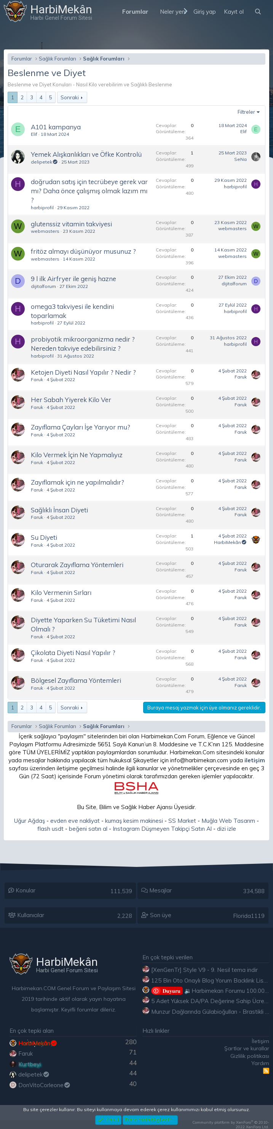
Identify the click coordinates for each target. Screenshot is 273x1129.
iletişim (254, 760)
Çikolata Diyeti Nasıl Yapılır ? (73, 653)
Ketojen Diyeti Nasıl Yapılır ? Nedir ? (83, 372)
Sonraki (70, 97)
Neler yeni (173, 11)
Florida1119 (249, 915)
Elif (34, 134)
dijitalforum (43, 286)
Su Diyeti (44, 537)
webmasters (45, 231)
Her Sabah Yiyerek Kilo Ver (71, 400)
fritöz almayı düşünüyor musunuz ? (83, 251)
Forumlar (135, 11)
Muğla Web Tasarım (228, 820)
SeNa (240, 159)
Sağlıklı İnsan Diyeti (59, 510)
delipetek (44, 162)
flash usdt (50, 828)
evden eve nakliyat (75, 820)
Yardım (260, 1063)
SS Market (182, 820)
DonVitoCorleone (44, 1085)
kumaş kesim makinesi (134, 820)
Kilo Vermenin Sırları (61, 592)
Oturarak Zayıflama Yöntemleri (77, 565)
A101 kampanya (56, 127)
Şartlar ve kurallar (246, 1048)
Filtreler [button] (246, 112)
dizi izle (226, 828)
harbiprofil (42, 207)
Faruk (37, 379)
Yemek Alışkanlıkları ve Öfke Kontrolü (86, 154)
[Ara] (258, 12)
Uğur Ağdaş (29, 820)
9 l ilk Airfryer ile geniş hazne (73, 279)
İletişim (260, 1041)
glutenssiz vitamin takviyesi (71, 224)
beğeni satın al (88, 828)
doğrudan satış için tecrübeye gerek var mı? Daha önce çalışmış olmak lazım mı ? (89, 191)
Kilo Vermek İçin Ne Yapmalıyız (77, 455)
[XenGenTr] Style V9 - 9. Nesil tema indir (204, 969)
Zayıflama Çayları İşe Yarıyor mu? (80, 427)
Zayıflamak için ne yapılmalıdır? (77, 482)
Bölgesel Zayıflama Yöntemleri (76, 680)
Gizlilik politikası (249, 1056)
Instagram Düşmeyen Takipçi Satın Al (162, 828)
